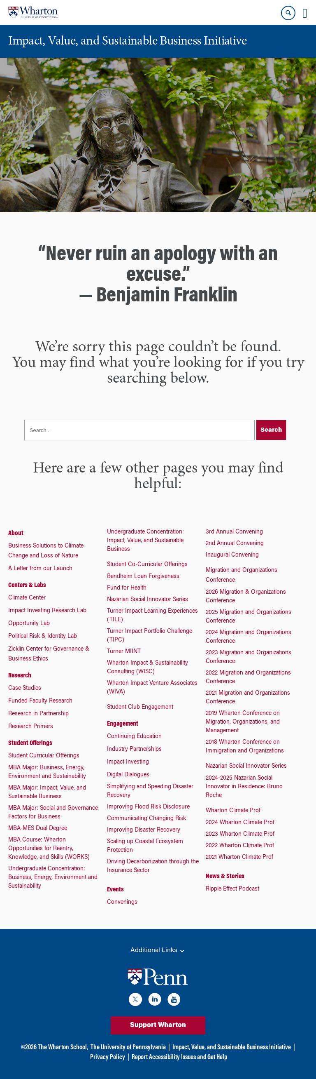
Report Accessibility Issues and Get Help (179, 1057)
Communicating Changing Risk (146, 819)
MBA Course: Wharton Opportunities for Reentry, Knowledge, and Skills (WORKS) (49, 848)
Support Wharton (158, 1025)
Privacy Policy (107, 1057)
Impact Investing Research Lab (47, 611)
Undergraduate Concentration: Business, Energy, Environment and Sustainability (53, 877)
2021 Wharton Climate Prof (239, 857)
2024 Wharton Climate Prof (240, 823)
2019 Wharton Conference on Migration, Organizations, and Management (243, 722)
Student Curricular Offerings (43, 756)
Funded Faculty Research (40, 701)
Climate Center (27, 598)
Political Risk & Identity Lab (42, 636)
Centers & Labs (27, 585)
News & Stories (225, 876)
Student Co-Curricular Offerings (147, 565)
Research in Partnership (38, 714)
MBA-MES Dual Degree (37, 829)
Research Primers (30, 727)
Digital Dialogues (128, 775)
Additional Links (158, 950)
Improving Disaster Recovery (143, 830)
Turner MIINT (124, 652)
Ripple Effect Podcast (232, 889)
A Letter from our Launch (40, 569)
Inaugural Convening (232, 555)
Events (115, 889)
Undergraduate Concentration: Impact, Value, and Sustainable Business (145, 540)
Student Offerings (30, 743)
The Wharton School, (63, 1047)
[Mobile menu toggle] (305, 13)
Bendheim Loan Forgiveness (143, 577)
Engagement (122, 724)
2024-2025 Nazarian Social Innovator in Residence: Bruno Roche (244, 787)
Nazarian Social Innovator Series (147, 600)
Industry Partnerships (134, 749)
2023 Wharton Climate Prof (240, 834)
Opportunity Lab (29, 624)
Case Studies (24, 688)
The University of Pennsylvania (128, 1047)
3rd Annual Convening (234, 532)
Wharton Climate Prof (233, 811)
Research (19, 675)
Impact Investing (128, 762)
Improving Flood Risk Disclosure (148, 807)
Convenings (122, 902)
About (15, 533)
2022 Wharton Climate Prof (240, 846)
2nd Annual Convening (235, 544)
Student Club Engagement (140, 707)
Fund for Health (126, 588)
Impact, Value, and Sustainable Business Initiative (231, 1047)
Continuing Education (134, 737)
